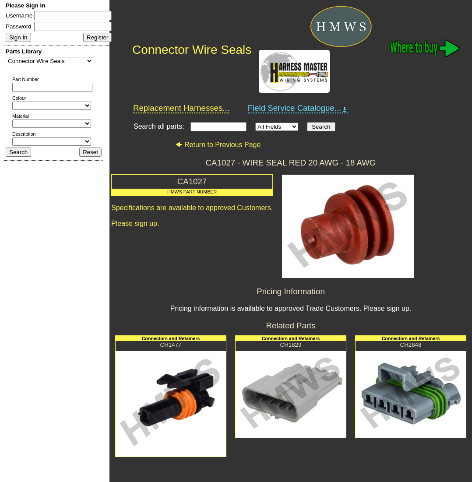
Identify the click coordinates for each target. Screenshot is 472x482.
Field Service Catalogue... (298, 108)
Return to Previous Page (218, 144)
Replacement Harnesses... (181, 108)
